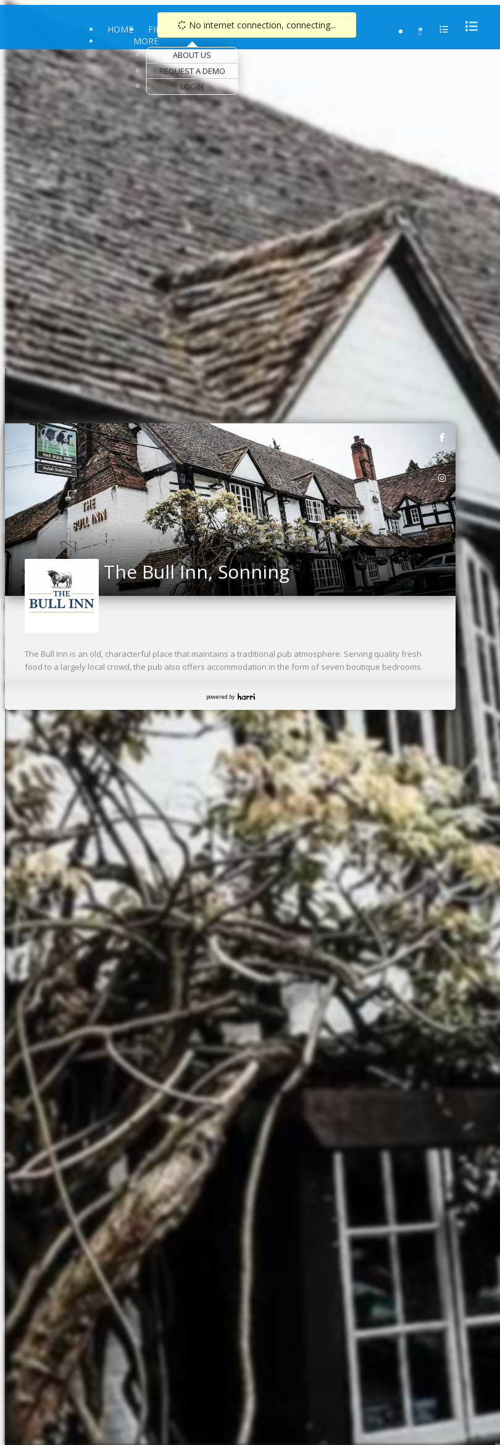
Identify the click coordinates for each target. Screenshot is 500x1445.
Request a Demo (192, 70)
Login (192, 86)
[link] (442, 436)
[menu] (468, 26)
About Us (192, 54)
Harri (246, 696)
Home (120, 29)
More (146, 41)
